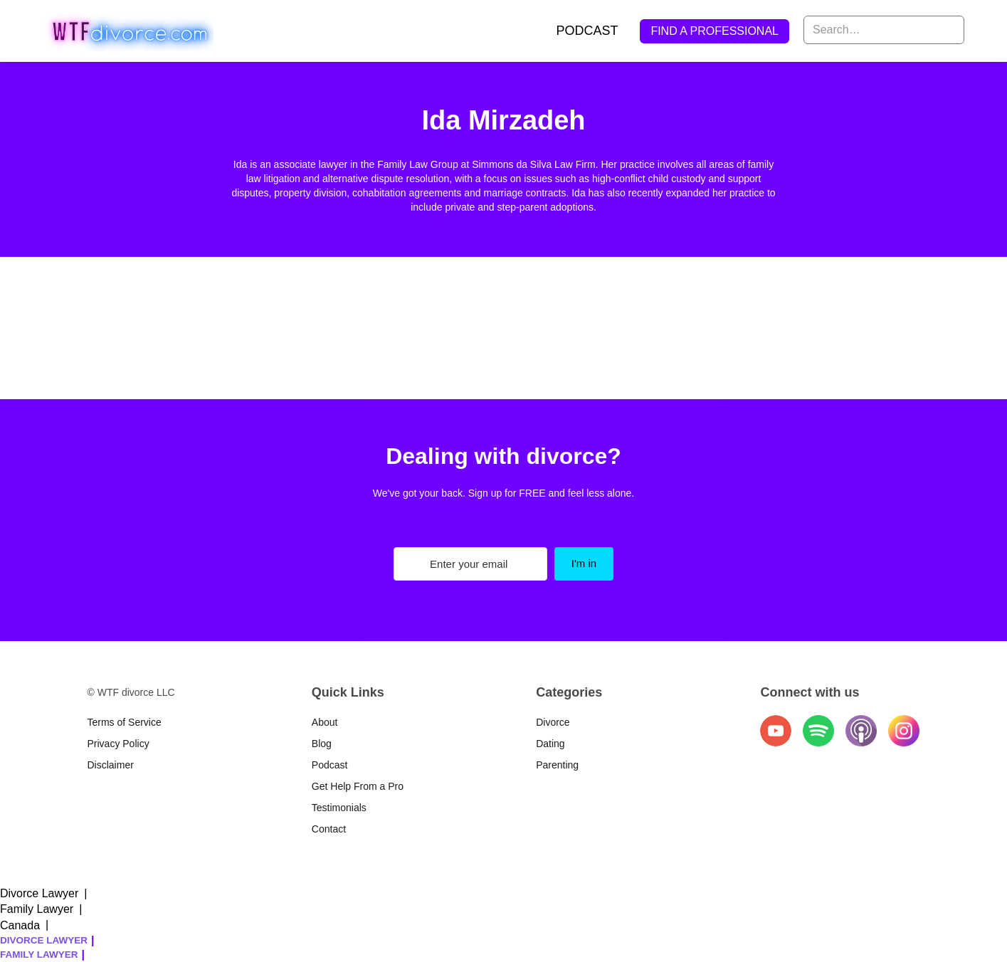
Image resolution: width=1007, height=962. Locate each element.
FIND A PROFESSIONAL (714, 31)
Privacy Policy (118, 743)
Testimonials (339, 807)
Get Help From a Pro (358, 786)
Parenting (557, 765)
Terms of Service (125, 722)
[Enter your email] (470, 564)
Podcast (330, 765)
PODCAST (587, 30)
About (325, 722)
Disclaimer (111, 765)
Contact (329, 829)
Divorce (552, 722)
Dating (550, 743)
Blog (322, 743)
